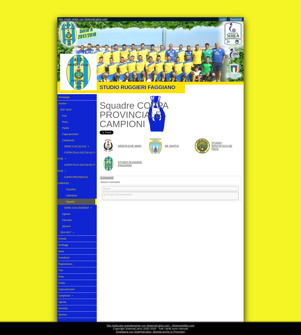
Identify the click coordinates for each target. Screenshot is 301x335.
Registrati (236, 19)
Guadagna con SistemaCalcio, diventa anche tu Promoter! (150, 331)
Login (223, 19)
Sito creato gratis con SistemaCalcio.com (82, 19)
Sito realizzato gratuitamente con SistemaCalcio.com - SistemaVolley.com (150, 325)
